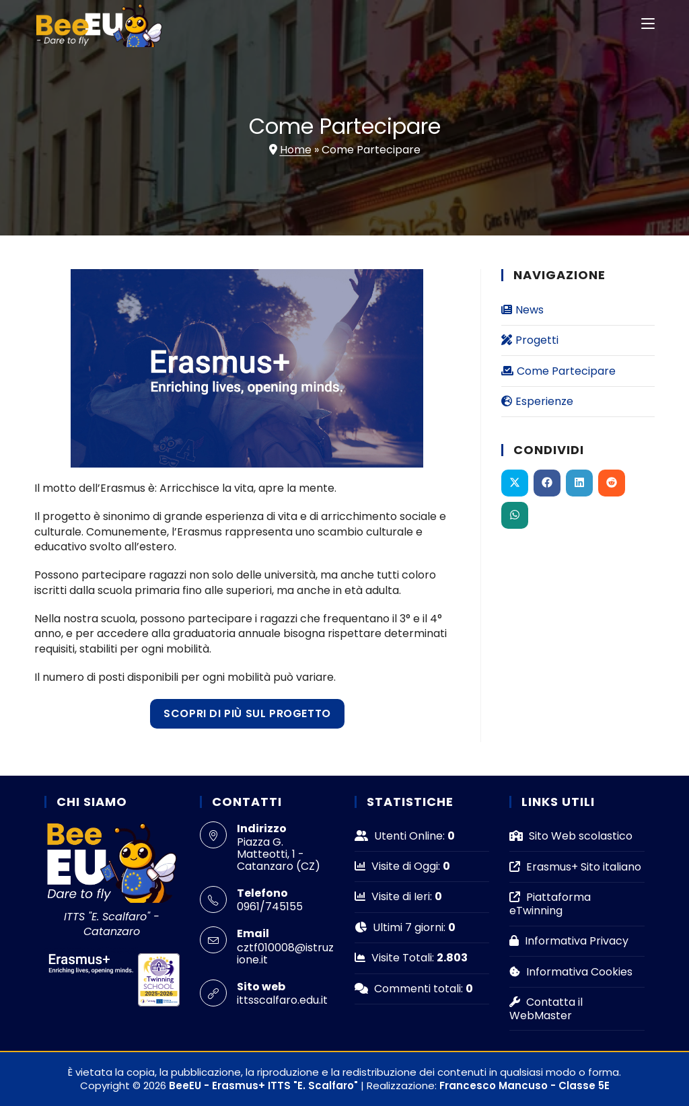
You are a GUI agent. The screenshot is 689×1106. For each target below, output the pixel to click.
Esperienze (537, 401)
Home (296, 149)
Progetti (529, 340)
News (522, 310)
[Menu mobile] (648, 23)
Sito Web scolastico (570, 836)
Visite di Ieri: (395, 896)
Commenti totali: (410, 988)
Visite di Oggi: (399, 866)
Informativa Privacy (568, 941)
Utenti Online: (401, 836)
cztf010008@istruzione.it (285, 953)
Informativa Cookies (570, 972)
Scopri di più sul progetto (247, 713)
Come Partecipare (558, 371)
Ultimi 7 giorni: (401, 927)
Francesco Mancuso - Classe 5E (524, 1085)
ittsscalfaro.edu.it (282, 1000)
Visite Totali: (396, 957)
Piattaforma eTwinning (550, 903)
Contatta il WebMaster (546, 1008)
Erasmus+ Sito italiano (575, 867)
